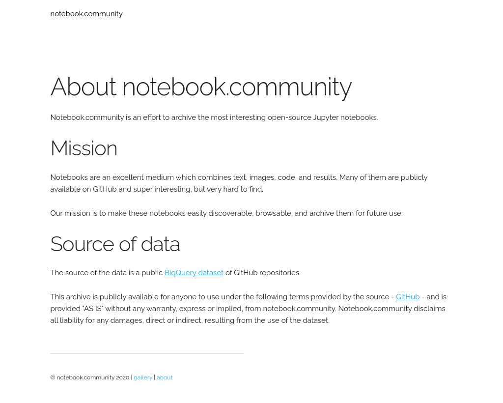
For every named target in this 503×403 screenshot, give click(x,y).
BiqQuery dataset (194, 272)
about (164, 377)
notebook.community (86, 13)
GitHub (407, 296)
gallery (143, 377)
